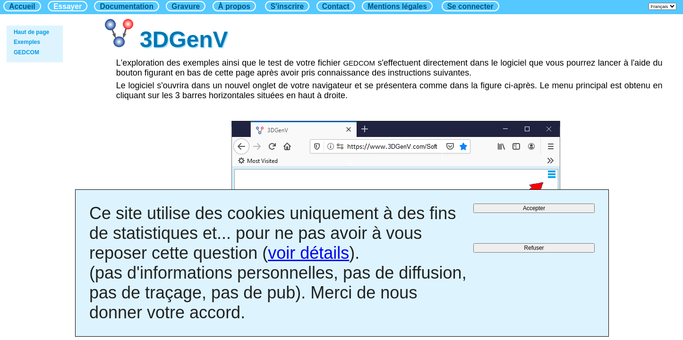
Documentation (127, 6)
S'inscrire (287, 6)
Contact (336, 6)
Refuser (534, 248)
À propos (234, 6)
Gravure (185, 6)
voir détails (308, 253)
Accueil (22, 6)
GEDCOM (26, 52)
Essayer (67, 6)
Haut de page (31, 32)
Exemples (27, 42)
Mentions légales (397, 6)
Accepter (534, 208)
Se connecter (470, 6)
